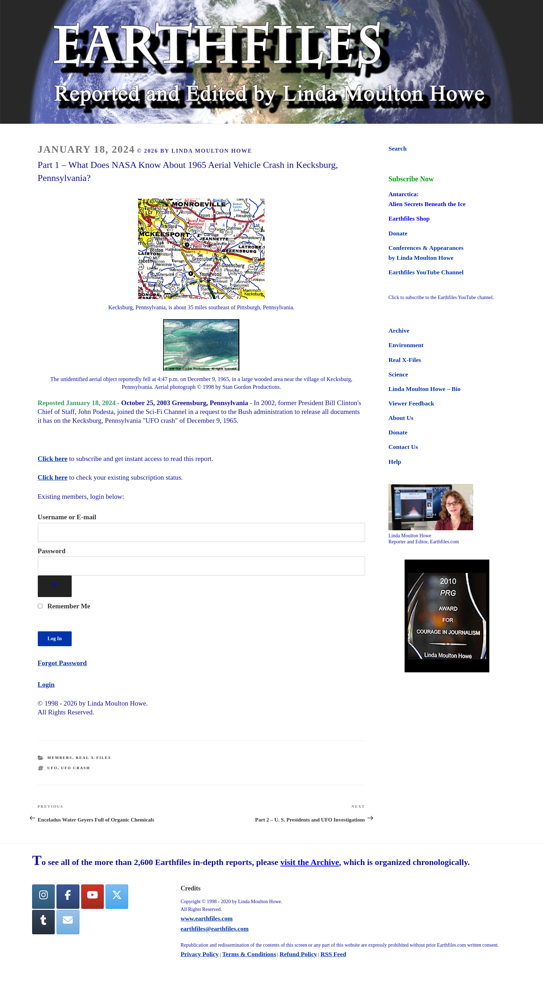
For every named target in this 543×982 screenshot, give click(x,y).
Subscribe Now (411, 179)
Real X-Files (93, 757)
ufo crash (75, 768)
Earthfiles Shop (409, 218)
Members (59, 757)
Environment (405, 345)
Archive (398, 330)
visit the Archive (309, 862)
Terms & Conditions (249, 954)
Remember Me (64, 606)
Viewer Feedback (411, 403)
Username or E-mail (67, 517)
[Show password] (55, 586)
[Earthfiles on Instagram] (43, 896)
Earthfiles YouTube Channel (426, 272)
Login (46, 684)
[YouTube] (92, 896)
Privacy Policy (199, 954)
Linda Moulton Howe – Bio (424, 388)
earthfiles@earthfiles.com (214, 928)
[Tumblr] (43, 922)
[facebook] (67, 896)
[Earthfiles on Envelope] (67, 922)
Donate (397, 233)
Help (394, 461)
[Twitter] (117, 896)
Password (52, 551)
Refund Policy (298, 954)
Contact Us (403, 446)
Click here (52, 458)
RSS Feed (333, 954)
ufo (52, 768)
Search (397, 148)
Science (398, 374)
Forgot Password (62, 663)
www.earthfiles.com (206, 918)
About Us (400, 417)
